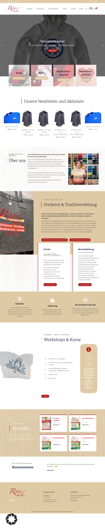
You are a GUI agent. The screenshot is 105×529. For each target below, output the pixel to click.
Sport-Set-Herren (93, 128)
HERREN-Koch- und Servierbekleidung (60, 134)
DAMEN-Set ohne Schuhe (28, 131)
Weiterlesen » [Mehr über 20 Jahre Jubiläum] (56, 428)
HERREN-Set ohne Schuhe (44, 131)
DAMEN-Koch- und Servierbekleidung (76, 134)
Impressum (73, 502)
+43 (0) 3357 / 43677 (90, 1)
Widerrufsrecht (74, 504)
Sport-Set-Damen (12, 128)
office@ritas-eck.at (14, 1)
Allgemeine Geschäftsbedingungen (80, 498)
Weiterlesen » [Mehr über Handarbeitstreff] (85, 428)
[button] (2, 45)
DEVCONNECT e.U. (69, 515)
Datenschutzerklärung (76, 500)
